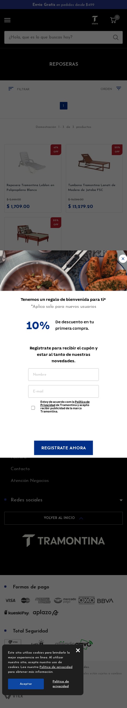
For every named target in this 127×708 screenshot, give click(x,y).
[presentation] (63, 427)
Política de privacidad (56, 667)
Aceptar (26, 684)
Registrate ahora (63, 448)
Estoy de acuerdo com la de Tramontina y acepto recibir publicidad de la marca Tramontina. (65, 405)
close (78, 650)
